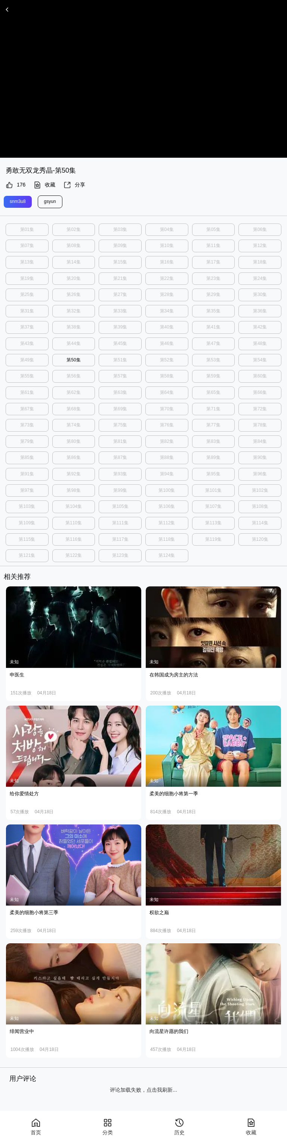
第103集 (27, 506)
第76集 (167, 425)
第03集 (120, 229)
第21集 (120, 278)
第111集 (120, 522)
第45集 (120, 343)
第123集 (120, 555)
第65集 (213, 392)
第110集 (73, 522)
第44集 (73, 343)
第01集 (27, 229)
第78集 (260, 425)
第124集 (166, 555)
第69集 (120, 408)
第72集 (260, 408)
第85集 (27, 457)
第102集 (260, 490)
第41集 (213, 327)
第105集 (120, 506)
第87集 (120, 457)
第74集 (73, 425)
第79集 (27, 441)
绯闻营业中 (22, 1031)
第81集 (120, 441)
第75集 (120, 425)
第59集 (213, 376)
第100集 (166, 490)
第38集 (73, 327)
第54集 (260, 359)
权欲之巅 (159, 912)
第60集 (260, 376)
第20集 (73, 278)
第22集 (167, 278)
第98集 (73, 490)
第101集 (213, 490)
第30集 (260, 294)
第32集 (73, 311)
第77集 (213, 425)
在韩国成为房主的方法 (173, 674)
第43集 (27, 343)
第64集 (167, 392)
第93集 (120, 473)
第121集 (27, 555)
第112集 (166, 522)
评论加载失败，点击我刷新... (143, 1089)
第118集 (166, 539)
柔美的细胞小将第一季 (173, 793)
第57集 (120, 376)
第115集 (27, 539)
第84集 (260, 441)
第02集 (73, 229)
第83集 (213, 441)
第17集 (213, 262)
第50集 (73, 359)
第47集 (213, 343)
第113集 (213, 522)
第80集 (73, 441)
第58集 (167, 376)
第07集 (27, 245)
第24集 (260, 278)
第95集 (213, 473)
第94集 (167, 473)
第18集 (260, 262)
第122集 (73, 555)
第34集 (167, 311)
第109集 (27, 522)
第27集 (120, 294)
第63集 (120, 392)
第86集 (73, 457)
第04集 (167, 229)
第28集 (167, 294)
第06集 (260, 229)
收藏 (44, 185)
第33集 (120, 311)
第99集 (120, 490)
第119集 (213, 539)
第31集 (27, 311)
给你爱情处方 (24, 793)
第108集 (260, 506)
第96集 (260, 473)
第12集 (260, 245)
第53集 (213, 359)
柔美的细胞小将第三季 (34, 912)
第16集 (167, 262)
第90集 (260, 457)
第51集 (120, 359)
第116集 (73, 539)
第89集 (213, 457)
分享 (74, 185)
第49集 (27, 359)
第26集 (73, 294)
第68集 (73, 408)
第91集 (27, 473)
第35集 (213, 311)
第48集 (260, 343)
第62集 (73, 392)
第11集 (213, 245)
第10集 (167, 245)
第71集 (213, 408)
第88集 (167, 457)
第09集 (120, 245)
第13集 (27, 262)
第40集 (167, 327)
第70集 (167, 408)
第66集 (260, 392)
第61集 (27, 392)
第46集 (167, 343)
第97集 (27, 490)
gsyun (50, 201)
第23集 (213, 278)
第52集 (167, 359)
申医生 (17, 674)
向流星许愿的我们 (168, 1031)
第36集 (260, 311)
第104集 (73, 506)
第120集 (260, 539)
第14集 (73, 262)
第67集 (27, 408)
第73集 (27, 425)
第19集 (27, 278)
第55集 (27, 376)
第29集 (213, 294)
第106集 (166, 506)
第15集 (120, 262)
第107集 (213, 506)
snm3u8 (18, 201)
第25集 (27, 294)
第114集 (260, 522)
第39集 (120, 327)
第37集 (27, 327)
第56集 (73, 376)
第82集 (167, 441)
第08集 (73, 245)
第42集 (260, 327)
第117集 (120, 539)
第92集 (73, 473)
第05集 (213, 229)
